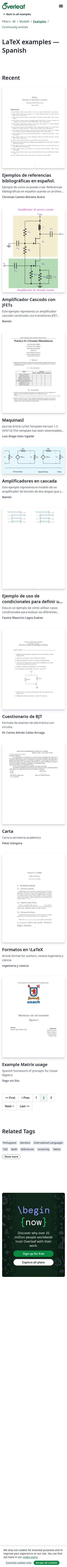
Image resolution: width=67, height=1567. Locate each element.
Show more (11, 1156)
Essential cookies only (18, 1562)
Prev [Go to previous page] (25, 1098)
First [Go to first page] (10, 1098)
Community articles (15, 27)
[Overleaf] (13, 6)
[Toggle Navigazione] (61, 6)
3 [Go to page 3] (51, 1098)
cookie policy (30, 1557)
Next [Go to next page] (9, 1106)
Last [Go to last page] (24, 1106)
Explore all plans (33, 1262)
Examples (39, 21)
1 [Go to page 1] (36, 1098)
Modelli (24, 21)
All (14, 21)
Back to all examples (17, 14)
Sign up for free (33, 1254)
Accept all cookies (46, 1562)
